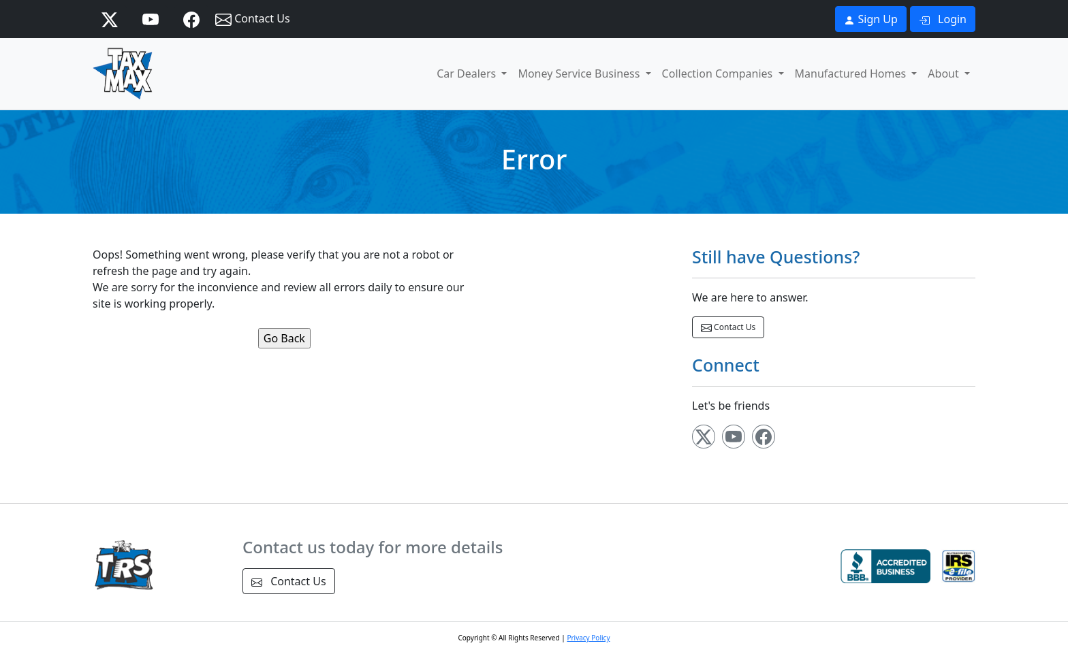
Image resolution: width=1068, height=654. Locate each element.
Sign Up (871, 19)
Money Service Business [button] (580, 73)
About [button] (945, 73)
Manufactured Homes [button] (852, 73)
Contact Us (252, 19)
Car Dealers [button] (468, 73)
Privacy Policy (588, 637)
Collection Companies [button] (719, 73)
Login (943, 19)
